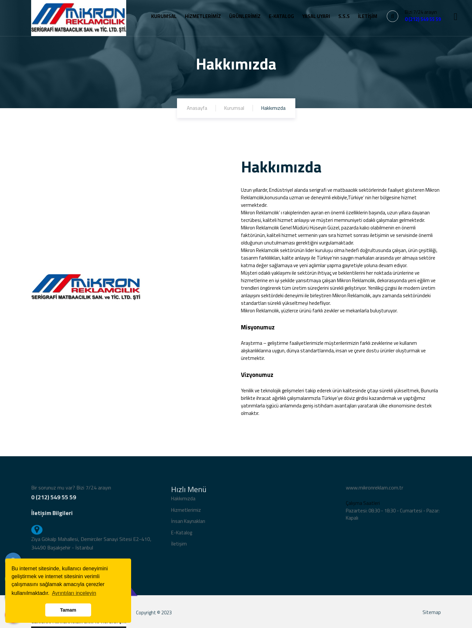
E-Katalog (181, 535)
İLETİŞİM (367, 16)
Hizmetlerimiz (186, 513)
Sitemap (432, 615)
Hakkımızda (183, 501)
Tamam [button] (68, 610)
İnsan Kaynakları (188, 524)
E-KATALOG (281, 16)
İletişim (179, 546)
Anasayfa (197, 108)
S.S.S (344, 16)
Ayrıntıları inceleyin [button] (74, 593)
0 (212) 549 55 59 (423, 19)
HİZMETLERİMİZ (203, 16)
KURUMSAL (164, 16)
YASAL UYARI (316, 16)
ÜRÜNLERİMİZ (245, 16)
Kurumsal (234, 108)
